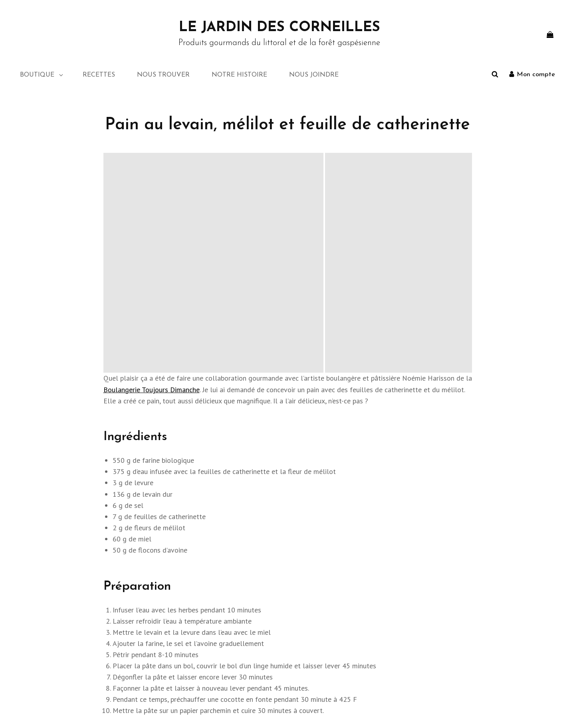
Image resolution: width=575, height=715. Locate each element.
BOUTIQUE (42, 75)
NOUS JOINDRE (314, 75)
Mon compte (424, 614)
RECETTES (99, 75)
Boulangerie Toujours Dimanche (151, 169)
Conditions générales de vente (447, 636)
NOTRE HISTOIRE (239, 75)
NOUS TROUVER (163, 75)
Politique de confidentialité (365, 699)
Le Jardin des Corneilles (279, 28)
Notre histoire (43, 636)
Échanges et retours (434, 625)
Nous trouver (42, 625)
